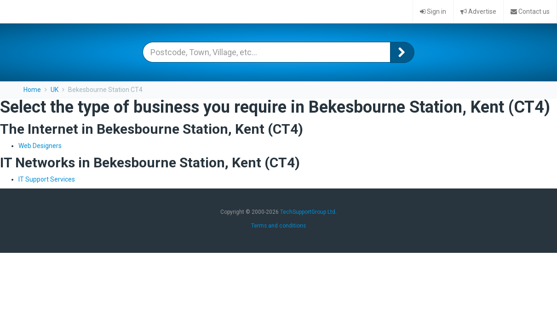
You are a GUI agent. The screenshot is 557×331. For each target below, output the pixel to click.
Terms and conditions (278, 226)
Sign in (433, 11)
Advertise (478, 11)
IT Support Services (46, 179)
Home (32, 89)
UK (54, 89)
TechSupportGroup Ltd (307, 212)
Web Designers (40, 145)
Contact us (530, 11)
